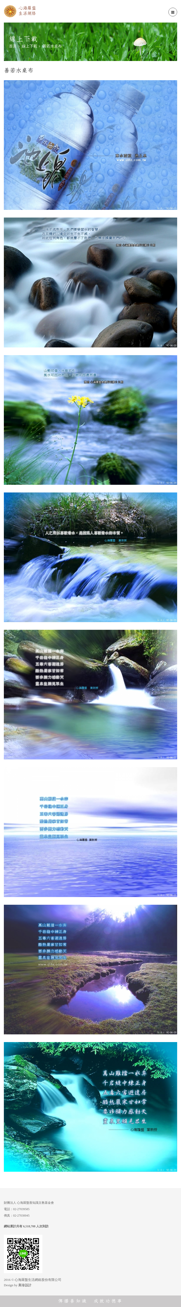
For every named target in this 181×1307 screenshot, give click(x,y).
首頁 (13, 46)
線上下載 (29, 46)
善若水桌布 (52, 46)
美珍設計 (25, 1285)
